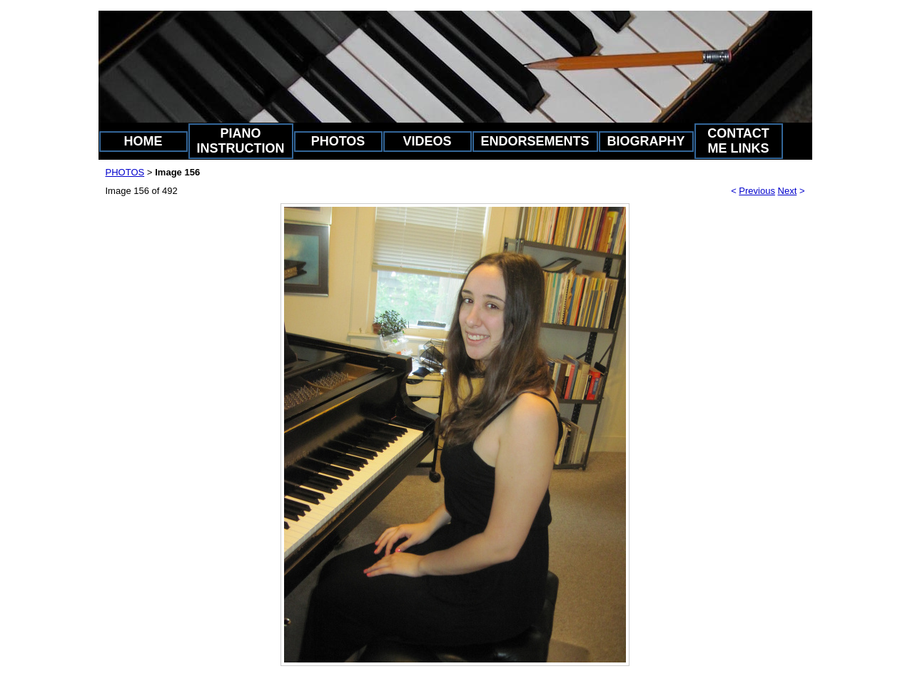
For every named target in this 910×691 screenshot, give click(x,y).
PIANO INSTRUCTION (241, 140)
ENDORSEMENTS (535, 141)
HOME (143, 141)
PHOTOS (338, 141)
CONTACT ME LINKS (738, 140)
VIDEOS (427, 141)
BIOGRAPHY (646, 141)
